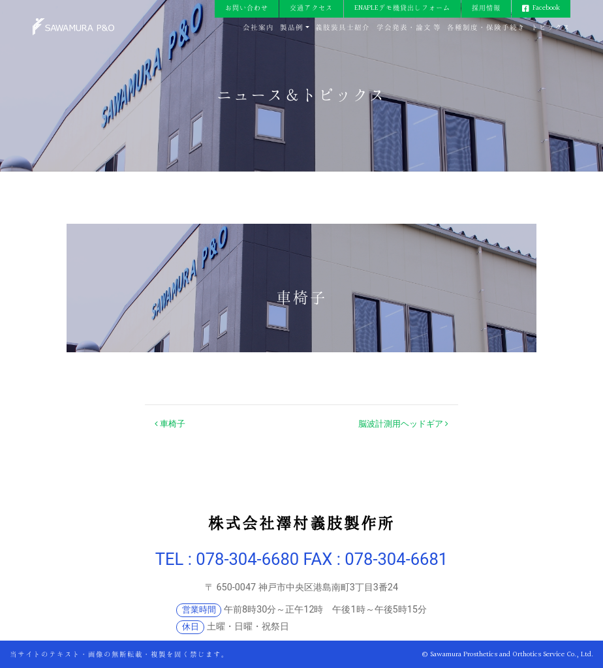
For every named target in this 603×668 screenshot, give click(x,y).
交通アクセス (311, 8)
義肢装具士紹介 (342, 28)
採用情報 (486, 8)
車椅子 (170, 424)
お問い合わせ (246, 8)
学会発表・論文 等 (409, 28)
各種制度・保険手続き (486, 28)
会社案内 (258, 28)
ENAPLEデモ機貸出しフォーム (402, 8)
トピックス (550, 28)
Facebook (546, 8)
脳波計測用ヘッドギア (403, 424)
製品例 (291, 28)
